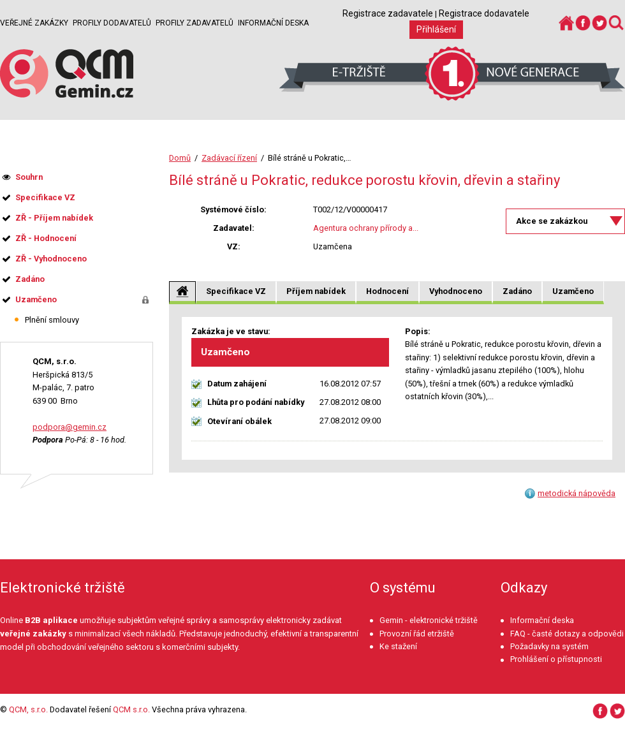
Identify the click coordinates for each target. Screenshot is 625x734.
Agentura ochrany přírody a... (365, 228)
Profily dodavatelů (112, 22)
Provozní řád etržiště (416, 633)
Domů (180, 158)
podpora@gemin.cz (70, 427)
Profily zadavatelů (194, 22)
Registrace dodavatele (484, 13)
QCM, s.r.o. (28, 709)
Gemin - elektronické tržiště (428, 620)
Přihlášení (436, 29)
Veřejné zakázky (34, 22)
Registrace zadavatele (387, 13)
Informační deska (273, 22)
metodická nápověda (576, 493)
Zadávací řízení (229, 158)
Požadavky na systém (549, 646)
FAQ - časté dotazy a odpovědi (567, 633)
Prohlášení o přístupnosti (556, 659)
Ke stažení (398, 646)
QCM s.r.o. (131, 709)
